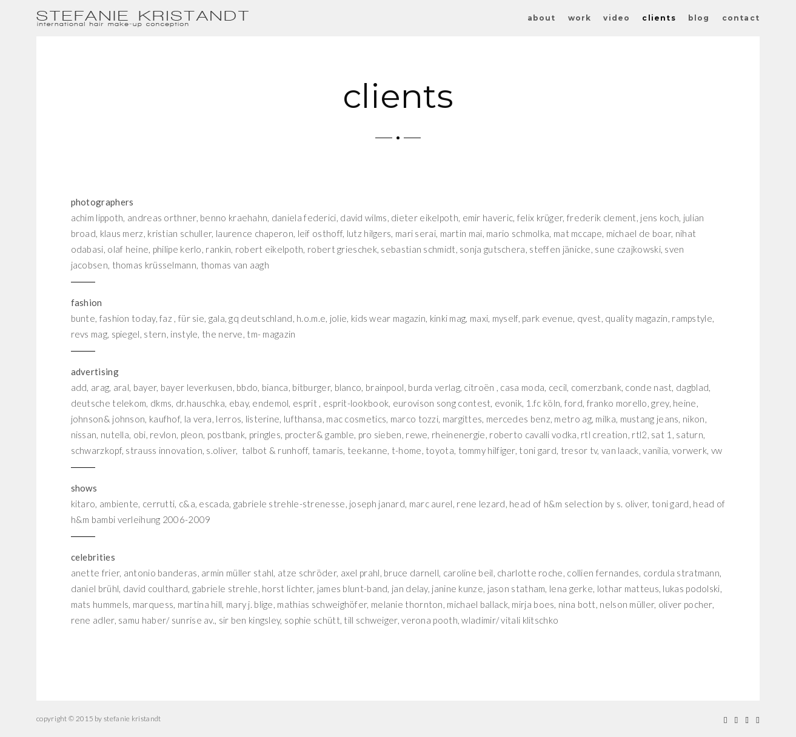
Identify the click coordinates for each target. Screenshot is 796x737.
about (541, 17)
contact (741, 17)
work (580, 17)
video (616, 17)
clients (658, 17)
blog (699, 17)
